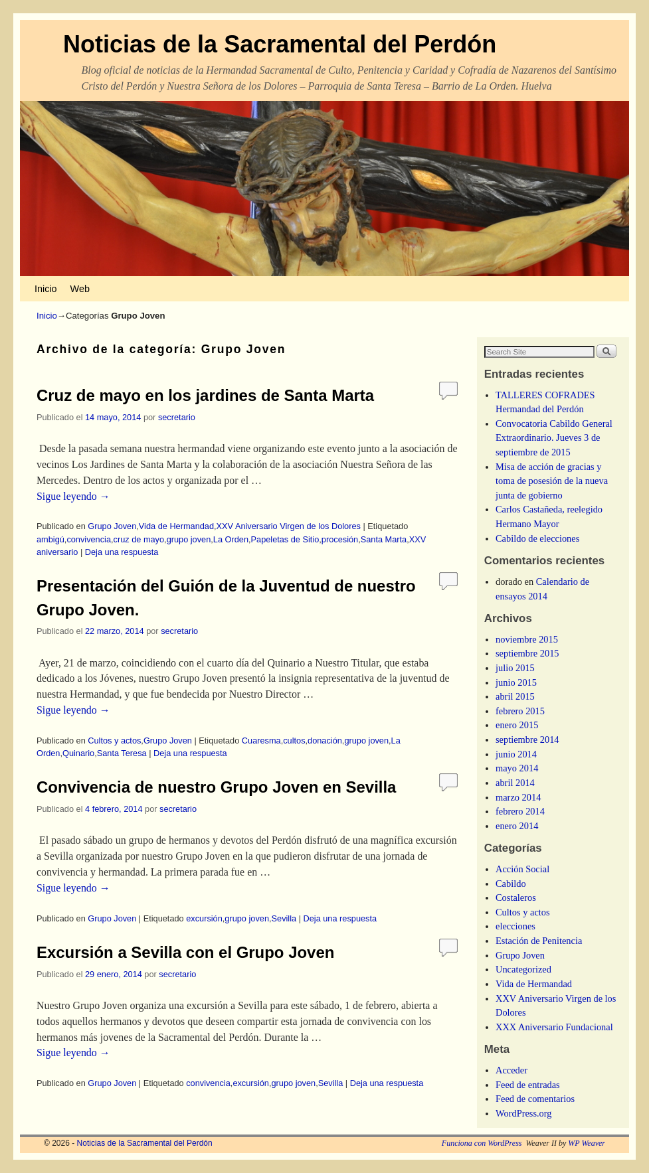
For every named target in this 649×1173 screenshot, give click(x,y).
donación (325, 740)
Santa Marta (384, 539)
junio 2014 (516, 754)
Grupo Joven (112, 526)
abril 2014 (515, 782)
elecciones (515, 926)
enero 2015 (517, 725)
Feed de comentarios (535, 1098)
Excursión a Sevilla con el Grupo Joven (185, 952)
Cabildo (511, 883)
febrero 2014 (520, 811)
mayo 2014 (517, 768)
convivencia (88, 539)
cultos (294, 740)
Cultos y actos (114, 740)
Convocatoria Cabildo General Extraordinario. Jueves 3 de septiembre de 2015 (554, 437)
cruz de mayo (139, 539)
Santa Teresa (122, 753)
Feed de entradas (528, 1084)
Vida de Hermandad (176, 526)
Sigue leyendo (73, 496)
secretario (176, 417)
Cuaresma (261, 740)
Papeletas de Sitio (285, 539)
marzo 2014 (518, 797)
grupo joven (189, 539)
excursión (204, 918)
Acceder (511, 1070)
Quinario (78, 753)
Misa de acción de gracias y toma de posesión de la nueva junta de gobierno (552, 481)
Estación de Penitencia (539, 940)
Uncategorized (523, 969)
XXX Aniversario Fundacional (554, 1027)
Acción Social (522, 869)
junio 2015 (516, 682)
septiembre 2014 (527, 739)
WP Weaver (586, 1143)
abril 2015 (515, 696)
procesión (340, 539)
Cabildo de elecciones (537, 538)
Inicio (46, 288)
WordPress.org (524, 1113)
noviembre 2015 (527, 639)
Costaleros (516, 897)
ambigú (50, 539)
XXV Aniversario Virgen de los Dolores (289, 526)
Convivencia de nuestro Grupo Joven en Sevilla (216, 787)
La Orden (230, 539)
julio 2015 (515, 668)
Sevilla (284, 918)
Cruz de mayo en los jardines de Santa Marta (205, 395)
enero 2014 (517, 826)
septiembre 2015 (527, 653)
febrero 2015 (520, 711)
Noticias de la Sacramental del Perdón (279, 44)
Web (80, 288)
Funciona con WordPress (482, 1143)
